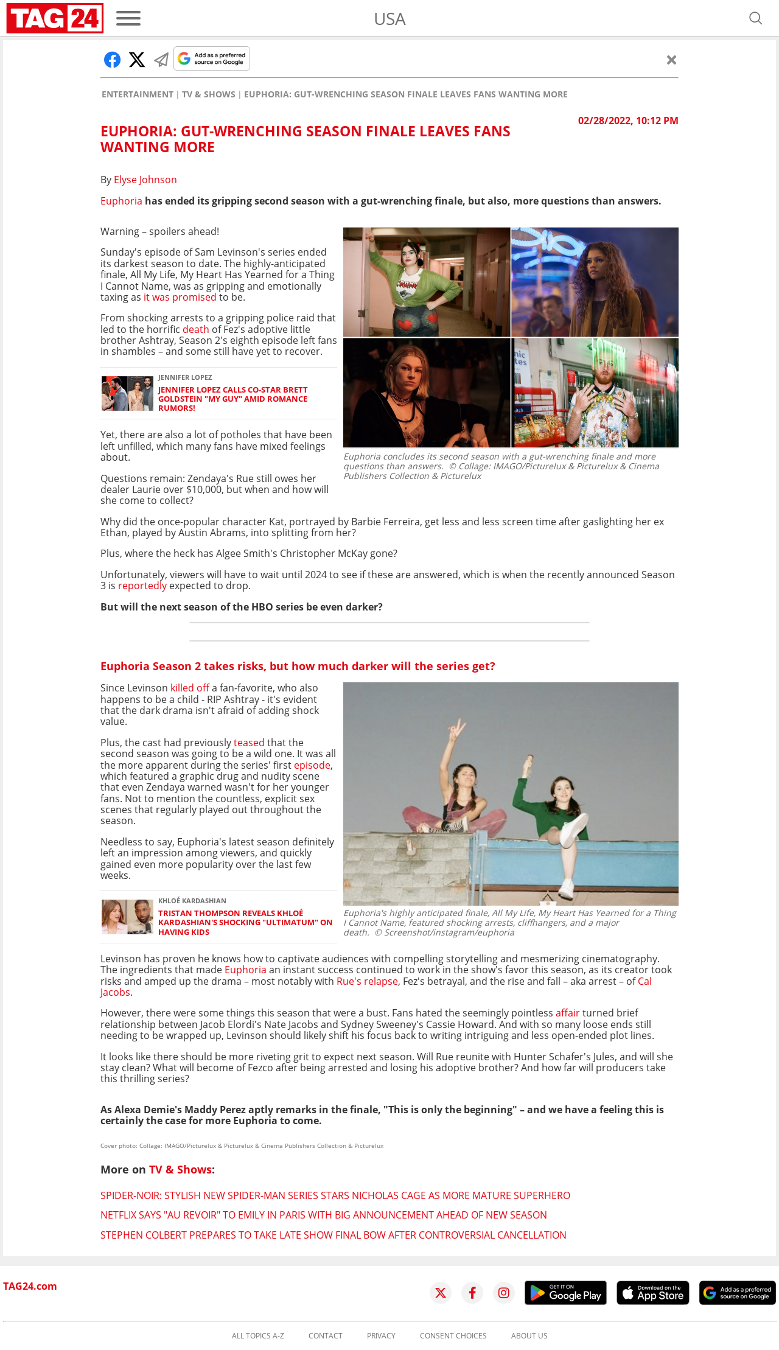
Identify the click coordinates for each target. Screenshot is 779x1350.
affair (568, 1012)
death (196, 329)
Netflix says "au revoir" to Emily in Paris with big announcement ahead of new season (323, 1215)
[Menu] (128, 18)
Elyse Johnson (145, 179)
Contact (326, 1336)
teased (249, 742)
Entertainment (137, 94)
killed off (189, 687)
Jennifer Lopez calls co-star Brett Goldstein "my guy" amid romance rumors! (233, 399)
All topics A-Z (258, 1336)
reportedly (143, 585)
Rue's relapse (367, 981)
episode (311, 765)
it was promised (181, 297)
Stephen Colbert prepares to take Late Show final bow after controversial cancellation (333, 1235)
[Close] (672, 59)
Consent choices (453, 1336)
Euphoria (121, 201)
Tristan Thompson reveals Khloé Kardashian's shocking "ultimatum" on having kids (245, 923)
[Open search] (756, 18)
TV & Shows (209, 94)
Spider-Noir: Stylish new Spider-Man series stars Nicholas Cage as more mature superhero (335, 1195)
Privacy (381, 1336)
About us (529, 1336)
